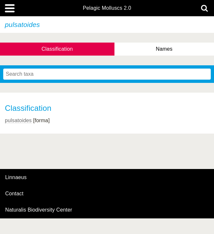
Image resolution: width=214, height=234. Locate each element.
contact (14, 193)
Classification (57, 49)
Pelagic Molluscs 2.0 (107, 8)
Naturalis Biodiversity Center (38, 210)
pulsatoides (18, 120)
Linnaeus (16, 177)
